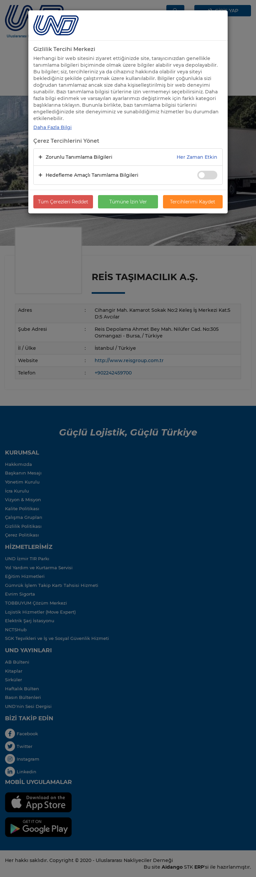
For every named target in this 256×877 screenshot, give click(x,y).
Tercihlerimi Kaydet (192, 202)
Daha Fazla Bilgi (52, 127)
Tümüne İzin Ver (128, 202)
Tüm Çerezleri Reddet (63, 202)
